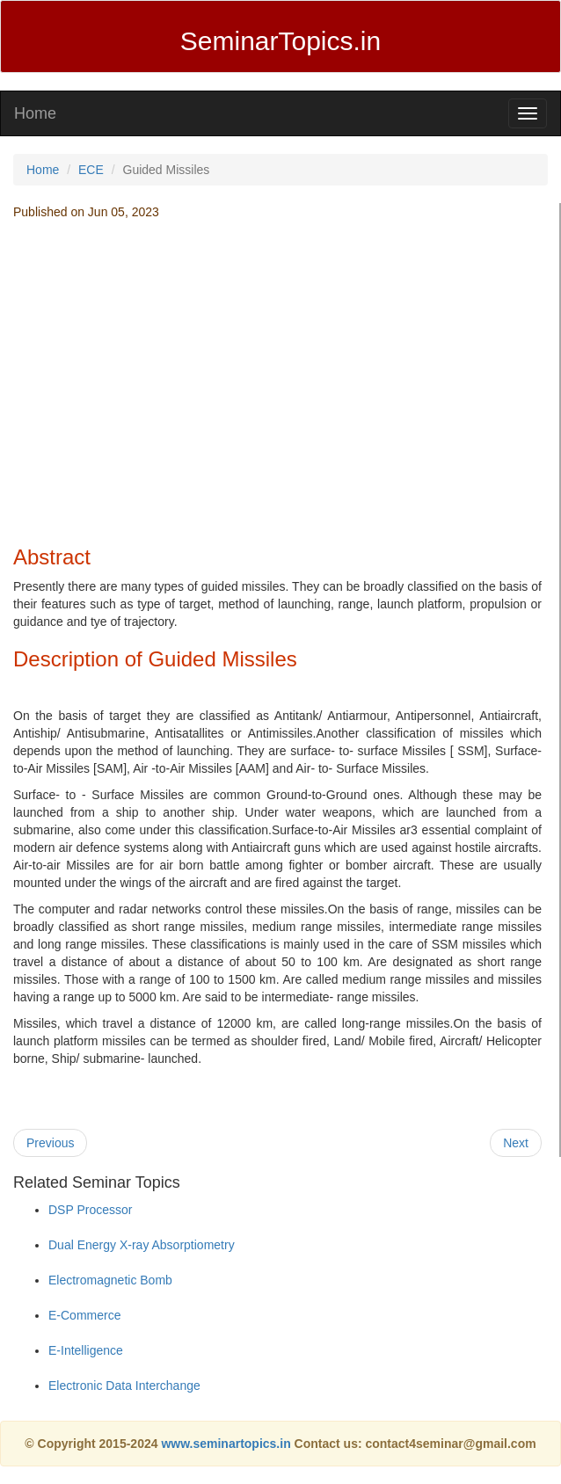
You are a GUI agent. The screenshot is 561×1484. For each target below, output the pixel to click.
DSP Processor (90, 1210)
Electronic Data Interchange (124, 1386)
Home (35, 113)
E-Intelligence (85, 1350)
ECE (91, 170)
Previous (50, 1143)
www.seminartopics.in (227, 1444)
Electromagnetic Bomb (110, 1280)
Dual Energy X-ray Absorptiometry (141, 1245)
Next (515, 1143)
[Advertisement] (278, 405)
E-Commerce (84, 1315)
